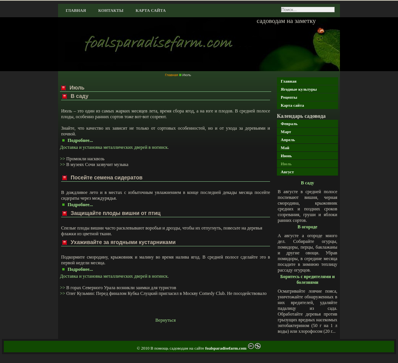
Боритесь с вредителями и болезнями (307, 279)
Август (287, 171)
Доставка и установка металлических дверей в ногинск (114, 147)
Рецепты (289, 97)
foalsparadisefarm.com (226, 348)
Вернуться (165, 320)
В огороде (307, 227)
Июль (286, 163)
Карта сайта (151, 10)
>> (63, 158)
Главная (76, 10)
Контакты (110, 10)
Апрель (288, 139)
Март (286, 131)
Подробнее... (80, 140)
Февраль (289, 123)
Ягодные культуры (299, 89)
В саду (307, 183)
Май (285, 147)
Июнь (286, 155)
